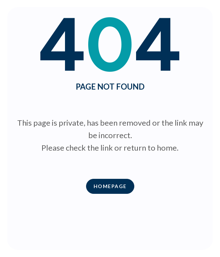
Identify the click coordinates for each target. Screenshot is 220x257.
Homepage (110, 186)
